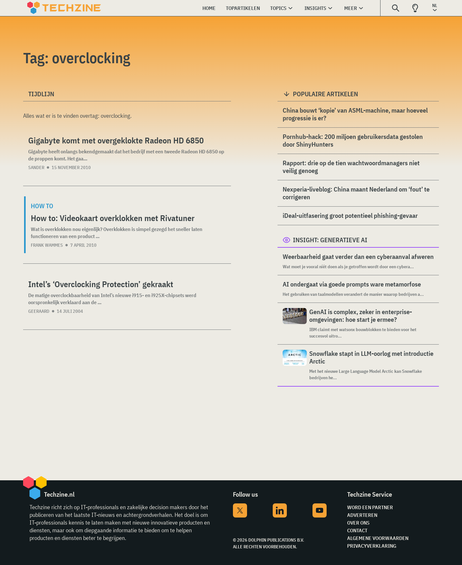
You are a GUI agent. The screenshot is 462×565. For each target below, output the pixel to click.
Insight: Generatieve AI (330, 239)
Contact (357, 530)
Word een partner (370, 507)
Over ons (358, 522)
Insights (315, 8)
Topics (278, 8)
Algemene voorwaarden (377, 538)
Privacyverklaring (371, 546)
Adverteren (362, 515)
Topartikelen (243, 8)
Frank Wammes (47, 245)
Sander (36, 167)
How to (42, 205)
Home (209, 8)
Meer (350, 8)
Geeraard (38, 311)
